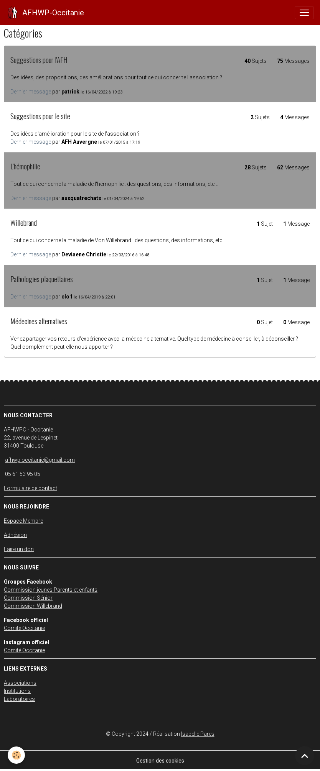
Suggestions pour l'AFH (38, 59)
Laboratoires (19, 699)
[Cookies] (16, 755)
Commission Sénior (28, 598)
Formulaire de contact (30, 488)
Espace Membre (23, 521)
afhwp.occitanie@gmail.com (40, 460)
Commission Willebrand (33, 606)
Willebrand (23, 222)
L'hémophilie (25, 166)
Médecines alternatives (38, 320)
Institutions (17, 691)
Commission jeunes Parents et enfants (50, 590)
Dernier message (30, 92)
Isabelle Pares (197, 734)
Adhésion (15, 535)
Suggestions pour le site (40, 115)
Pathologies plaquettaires (41, 278)
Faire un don (19, 549)
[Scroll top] (304, 755)
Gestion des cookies (160, 761)
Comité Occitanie (24, 628)
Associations (20, 683)
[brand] (45, 12)
